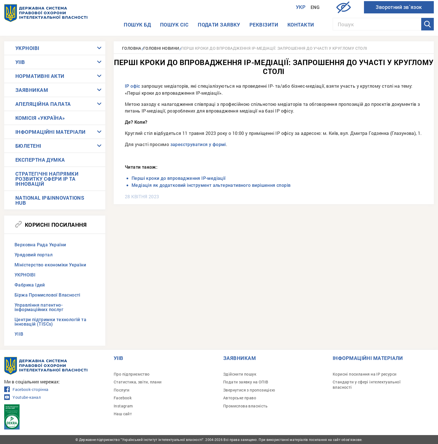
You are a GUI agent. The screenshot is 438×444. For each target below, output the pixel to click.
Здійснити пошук (239, 374)
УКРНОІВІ (27, 48)
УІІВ (20, 62)
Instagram (123, 406)
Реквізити (263, 24)
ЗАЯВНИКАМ (31, 90)
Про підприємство (131, 374)
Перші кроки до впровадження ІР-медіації (179, 178)
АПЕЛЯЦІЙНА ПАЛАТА (43, 104)
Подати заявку (219, 24)
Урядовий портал (34, 254)
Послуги (122, 390)
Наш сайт (123, 413)
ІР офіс (132, 86)
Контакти (300, 24)
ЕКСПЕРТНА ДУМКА (40, 159)
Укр (301, 7)
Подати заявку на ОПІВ (245, 382)
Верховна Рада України (40, 244)
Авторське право (239, 397)
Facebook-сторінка (26, 389)
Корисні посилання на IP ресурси (364, 374)
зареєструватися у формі (198, 144)
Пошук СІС (174, 24)
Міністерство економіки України (50, 265)
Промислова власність (245, 406)
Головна (131, 48)
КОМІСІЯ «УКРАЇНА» (40, 117)
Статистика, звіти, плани (138, 382)
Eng (315, 7)
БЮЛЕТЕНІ (28, 145)
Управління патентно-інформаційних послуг (39, 307)
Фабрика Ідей (30, 285)
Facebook (123, 397)
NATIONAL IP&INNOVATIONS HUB (49, 200)
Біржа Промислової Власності (47, 295)
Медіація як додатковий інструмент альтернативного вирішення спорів (211, 185)
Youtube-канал (22, 397)
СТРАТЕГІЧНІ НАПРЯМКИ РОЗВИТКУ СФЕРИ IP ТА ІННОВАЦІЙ (46, 178)
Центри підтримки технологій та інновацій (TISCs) (50, 322)
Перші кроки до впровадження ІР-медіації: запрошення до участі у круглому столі (274, 48)
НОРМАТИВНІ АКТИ (40, 76)
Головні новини (161, 48)
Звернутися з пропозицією (249, 390)
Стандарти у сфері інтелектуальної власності (367, 384)
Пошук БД (137, 24)
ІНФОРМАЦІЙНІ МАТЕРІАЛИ (50, 131)
